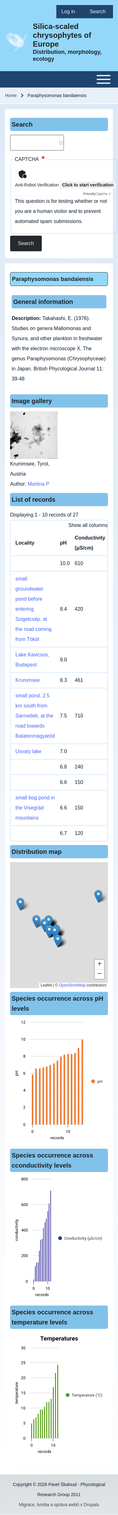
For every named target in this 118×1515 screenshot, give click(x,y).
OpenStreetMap (72, 985)
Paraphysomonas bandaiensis (52, 279)
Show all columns (88, 525)
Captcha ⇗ (97, 194)
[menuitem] (70, 11)
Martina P (38, 484)
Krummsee (27, 680)
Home (11, 95)
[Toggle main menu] (59, 79)
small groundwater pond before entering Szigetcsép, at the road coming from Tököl (33, 609)
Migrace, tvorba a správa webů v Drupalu (59, 1504)
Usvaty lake (28, 751)
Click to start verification (87, 184)
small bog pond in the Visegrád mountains (35, 807)
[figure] (59, 1082)
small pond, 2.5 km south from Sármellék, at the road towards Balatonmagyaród (35, 716)
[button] (49, 931)
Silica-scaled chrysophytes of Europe (62, 35)
